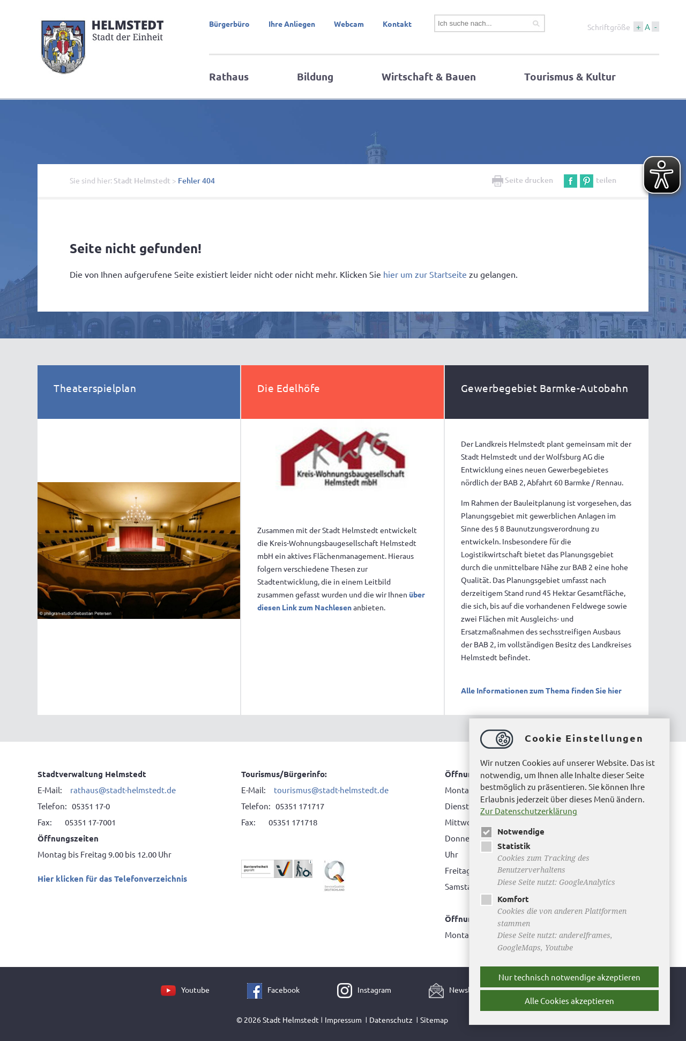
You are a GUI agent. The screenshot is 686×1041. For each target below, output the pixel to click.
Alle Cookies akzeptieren (569, 1000)
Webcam (349, 23)
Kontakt (397, 23)
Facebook (283, 989)
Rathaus (229, 76)
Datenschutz (391, 1019)
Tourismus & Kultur (570, 76)
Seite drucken (522, 180)
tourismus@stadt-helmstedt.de (331, 790)
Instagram (374, 989)
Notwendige (512, 831)
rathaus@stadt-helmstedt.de (123, 790)
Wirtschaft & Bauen (429, 76)
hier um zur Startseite (425, 274)
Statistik (505, 845)
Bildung (315, 76)
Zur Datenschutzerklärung (528, 811)
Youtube (195, 989)
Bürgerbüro (229, 23)
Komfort (504, 899)
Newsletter (468, 989)
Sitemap (434, 1019)
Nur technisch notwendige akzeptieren (569, 977)
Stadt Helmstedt (142, 180)
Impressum (343, 1019)
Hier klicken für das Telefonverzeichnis (112, 878)
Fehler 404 (196, 180)
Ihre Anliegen (292, 23)
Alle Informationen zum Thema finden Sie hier (541, 690)
